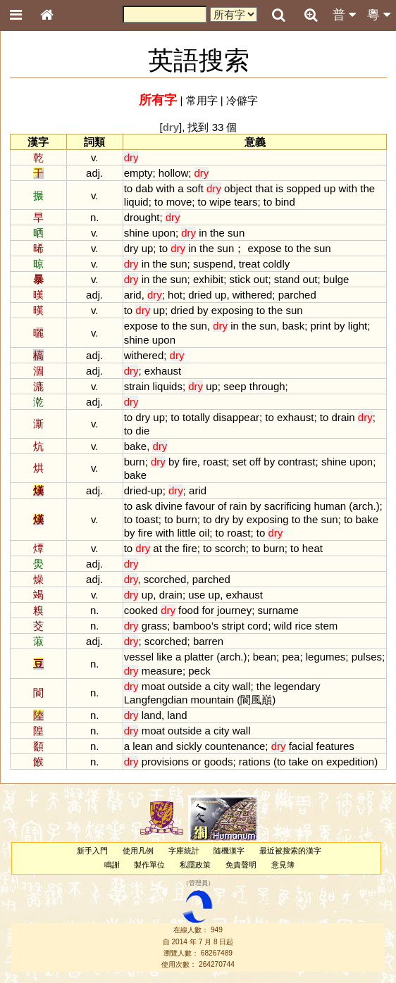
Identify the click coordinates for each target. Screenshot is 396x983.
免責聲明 (240, 864)
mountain (213, 700)
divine (168, 506)
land (151, 715)
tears (245, 202)
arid (133, 295)
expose (264, 248)
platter (199, 657)
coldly (276, 264)
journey (234, 610)
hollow (173, 173)
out (261, 279)
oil (204, 533)
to (128, 188)
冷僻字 (242, 100)
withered (253, 295)
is (279, 188)
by (203, 310)
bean (264, 657)
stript (232, 626)
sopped (303, 188)
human (330, 506)
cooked (141, 610)
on (317, 762)
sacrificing (287, 506)
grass (155, 626)
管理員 (198, 883)
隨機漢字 (229, 850)
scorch (230, 548)
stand (287, 279)
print (320, 326)
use (196, 595)
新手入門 (92, 850)
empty (138, 173)
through (267, 386)
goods (218, 762)
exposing (232, 310)
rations (255, 762)
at (157, 548)
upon (163, 233)
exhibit (208, 279)
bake (135, 446)
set (240, 462)
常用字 (202, 100)
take (299, 762)
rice (303, 626)
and (164, 746)
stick (240, 279)
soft (195, 188)
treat (249, 264)
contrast (296, 462)
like (164, 657)
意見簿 (283, 864)
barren (208, 641)
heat (312, 548)
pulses (367, 657)
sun (236, 233)
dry (131, 248)
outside (185, 686)
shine (136, 233)
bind (285, 202)
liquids (167, 386)
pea (290, 657)
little (186, 533)
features (335, 746)
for (208, 610)
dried (199, 295)
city (221, 686)
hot (175, 295)
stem (326, 626)
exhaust (162, 371)
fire (189, 462)
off (255, 462)
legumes (326, 657)
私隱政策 (195, 864)
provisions (165, 762)
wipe (220, 202)
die (142, 431)
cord (257, 626)
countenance (235, 746)
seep (234, 386)
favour (200, 506)
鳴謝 (112, 864)
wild (282, 626)
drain (342, 417)
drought (142, 217)
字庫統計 (183, 850)
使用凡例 (138, 850)
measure (162, 671)
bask (294, 326)
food (188, 610)
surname (278, 610)
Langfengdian (156, 700)
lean (142, 746)
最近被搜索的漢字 (290, 850)
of (222, 506)
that (264, 188)
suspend (213, 264)
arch (362, 506)
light (357, 326)
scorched (165, 579)
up (330, 188)
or (196, 762)
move (179, 202)
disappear (236, 417)
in (203, 233)
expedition (350, 762)
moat (153, 686)
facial (301, 746)
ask (143, 506)
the (367, 188)
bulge (336, 279)
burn (134, 462)
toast (146, 519)
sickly (189, 746)
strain (137, 386)
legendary (297, 686)
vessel (139, 657)
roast (214, 462)
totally (196, 417)
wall (242, 686)
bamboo (192, 626)
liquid (136, 202)
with (165, 188)
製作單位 (149, 864)
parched (297, 295)
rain (238, 506)
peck (199, 671)
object (238, 188)
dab (144, 188)
